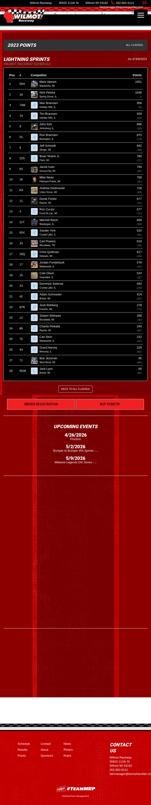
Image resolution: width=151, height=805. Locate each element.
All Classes (134, 45)
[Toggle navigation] (141, 15)
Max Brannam (51, 103)
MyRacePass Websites (75, 788)
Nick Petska (49, 92)
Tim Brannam (50, 113)
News (67, 743)
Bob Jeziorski (50, 358)
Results (22, 749)
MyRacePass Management (75, 796)
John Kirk (48, 124)
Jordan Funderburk (54, 262)
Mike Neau (48, 177)
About (44, 749)
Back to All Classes (75, 389)
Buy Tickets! (110, 404)
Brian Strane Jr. (52, 156)
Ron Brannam (51, 135)
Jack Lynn (48, 368)
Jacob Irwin (49, 167)
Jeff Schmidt (49, 145)
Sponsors (47, 755)
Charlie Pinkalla (52, 326)
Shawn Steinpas (52, 315)
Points (22, 755)
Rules (67, 755)
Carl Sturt (48, 337)
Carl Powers (49, 241)
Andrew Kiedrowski (54, 188)
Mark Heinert (50, 81)
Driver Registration (41, 404)
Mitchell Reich (51, 220)
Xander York (49, 230)
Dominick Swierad (53, 283)
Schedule (24, 743)
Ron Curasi (49, 209)
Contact (46, 743)
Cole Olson (49, 273)
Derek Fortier (50, 199)
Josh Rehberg (51, 305)
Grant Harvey (50, 347)
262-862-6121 (125, 3)
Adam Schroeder (52, 294)
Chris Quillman (51, 252)
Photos (68, 749)
